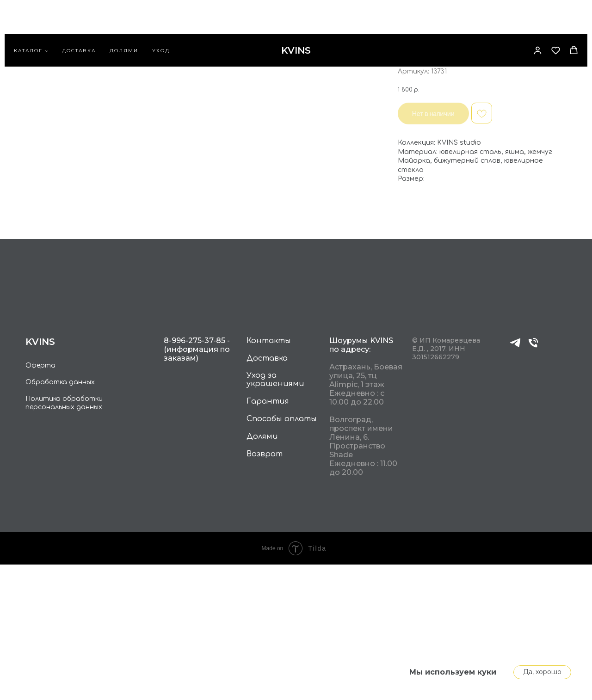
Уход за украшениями (275, 515)
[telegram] (515, 482)
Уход (161, 21)
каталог (28, 21)
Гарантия (268, 537)
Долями (124, 21)
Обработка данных (60, 517)
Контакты (269, 476)
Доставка (79, 21)
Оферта (40, 500)
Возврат (265, 589)
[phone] (533, 482)
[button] (537, 20)
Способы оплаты (282, 554)
